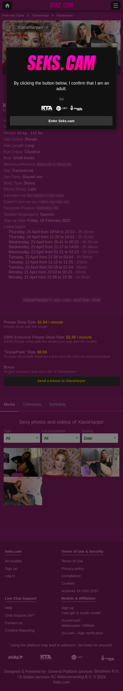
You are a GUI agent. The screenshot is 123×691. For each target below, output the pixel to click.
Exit (61, 98)
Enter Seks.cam (61, 121)
